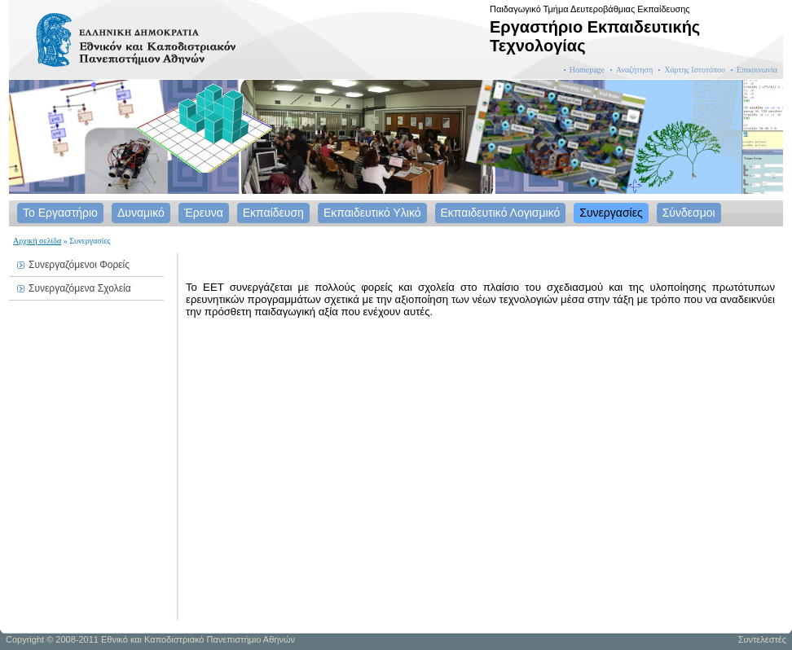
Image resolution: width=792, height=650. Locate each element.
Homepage (587, 69)
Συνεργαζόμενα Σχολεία (80, 288)
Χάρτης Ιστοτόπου (694, 69)
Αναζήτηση (634, 69)
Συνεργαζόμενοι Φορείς (79, 264)
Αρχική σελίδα (37, 240)
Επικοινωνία (757, 69)
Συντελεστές (762, 639)
